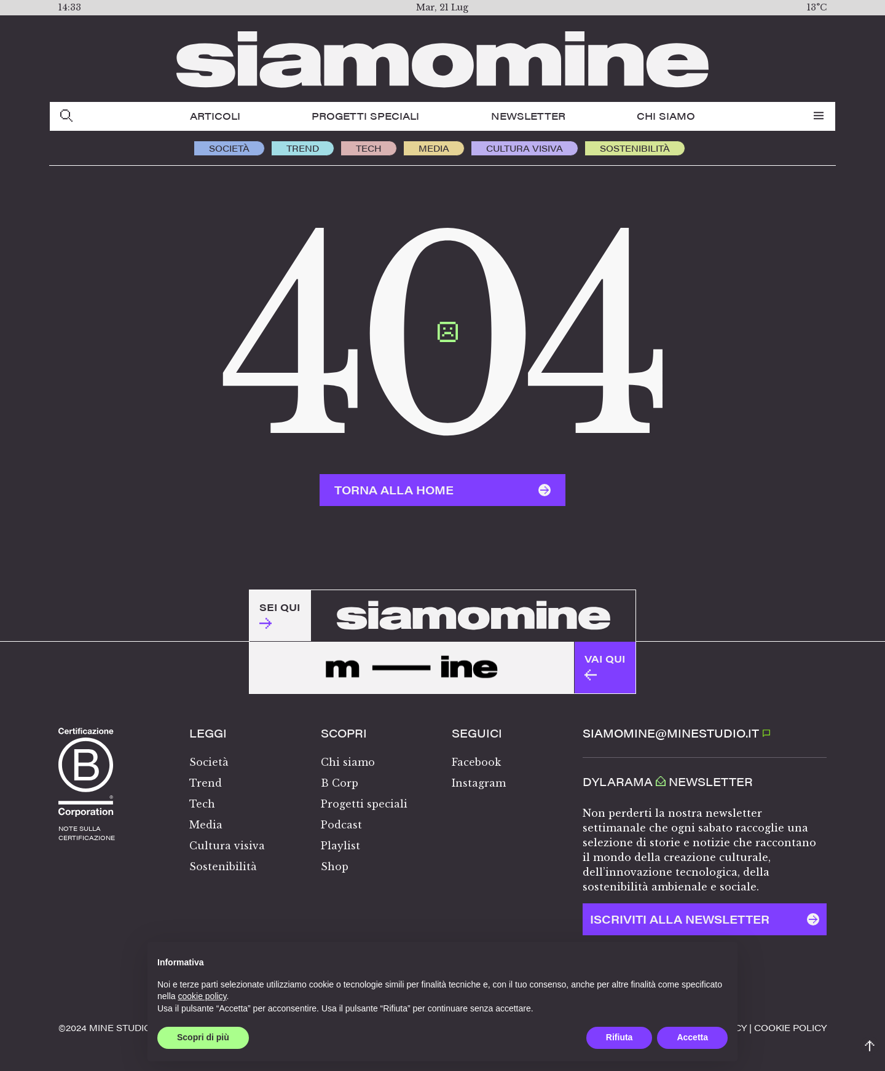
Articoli (215, 116)
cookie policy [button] (202, 996)
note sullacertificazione (86, 833)
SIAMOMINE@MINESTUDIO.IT (677, 733)
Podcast (341, 825)
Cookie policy (790, 1027)
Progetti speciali (365, 116)
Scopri (344, 733)
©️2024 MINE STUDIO (104, 1027)
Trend (302, 148)
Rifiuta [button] (619, 1037)
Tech (369, 148)
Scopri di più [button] (203, 1037)
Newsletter (528, 116)
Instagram (479, 783)
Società (229, 148)
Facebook (476, 762)
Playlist (340, 845)
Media (434, 148)
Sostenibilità (635, 148)
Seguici (477, 733)
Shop (334, 866)
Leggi (208, 733)
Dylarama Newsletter (668, 781)
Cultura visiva (524, 148)
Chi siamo (666, 116)
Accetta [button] (692, 1037)
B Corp (339, 783)
